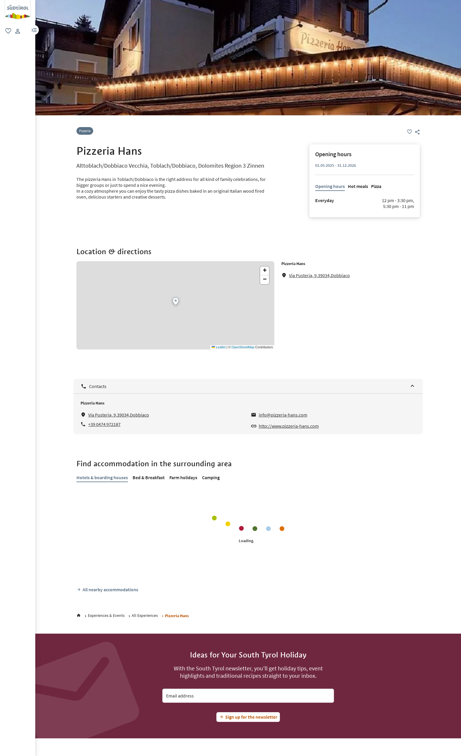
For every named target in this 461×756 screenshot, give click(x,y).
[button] (34, 30)
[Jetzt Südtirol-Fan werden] (248, 717)
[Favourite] (409, 131)
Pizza (376, 186)
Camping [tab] (211, 477)
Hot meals (358, 186)
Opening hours (330, 186)
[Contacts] (248, 386)
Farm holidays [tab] (183, 477)
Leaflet (219, 347)
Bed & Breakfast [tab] (149, 477)
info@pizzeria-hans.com (283, 415)
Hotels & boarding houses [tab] (102, 477)
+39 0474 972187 (104, 424)
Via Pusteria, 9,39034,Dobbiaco (319, 275)
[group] (18, 10)
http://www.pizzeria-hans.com (289, 426)
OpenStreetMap (242, 347)
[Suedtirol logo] (18, 3)
